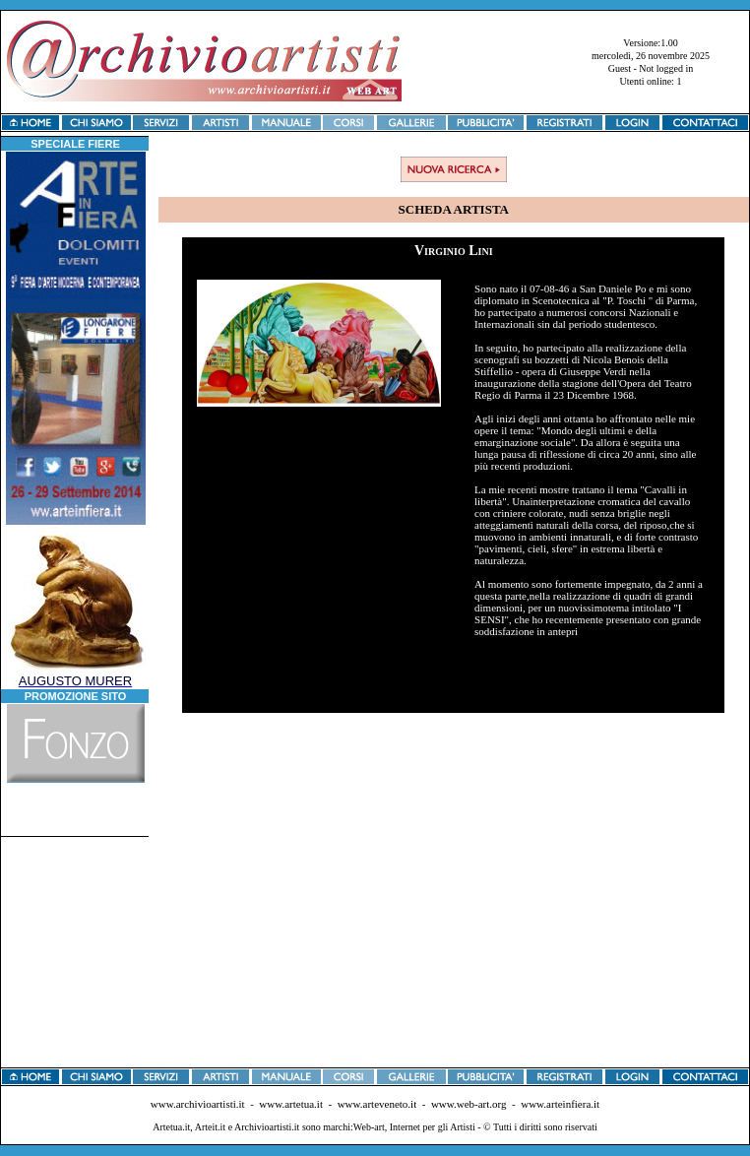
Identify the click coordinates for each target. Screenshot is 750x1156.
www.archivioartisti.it (198, 1104)
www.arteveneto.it (377, 1104)
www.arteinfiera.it (560, 1104)
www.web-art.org (469, 1104)
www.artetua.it (291, 1104)
